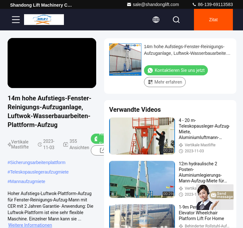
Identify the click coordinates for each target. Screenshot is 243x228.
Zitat (213, 19)
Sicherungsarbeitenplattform (37, 162)
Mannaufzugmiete (27, 181)
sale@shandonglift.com (153, 4)
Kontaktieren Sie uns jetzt (176, 70)
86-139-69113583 (212, 4)
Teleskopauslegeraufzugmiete (39, 171)
